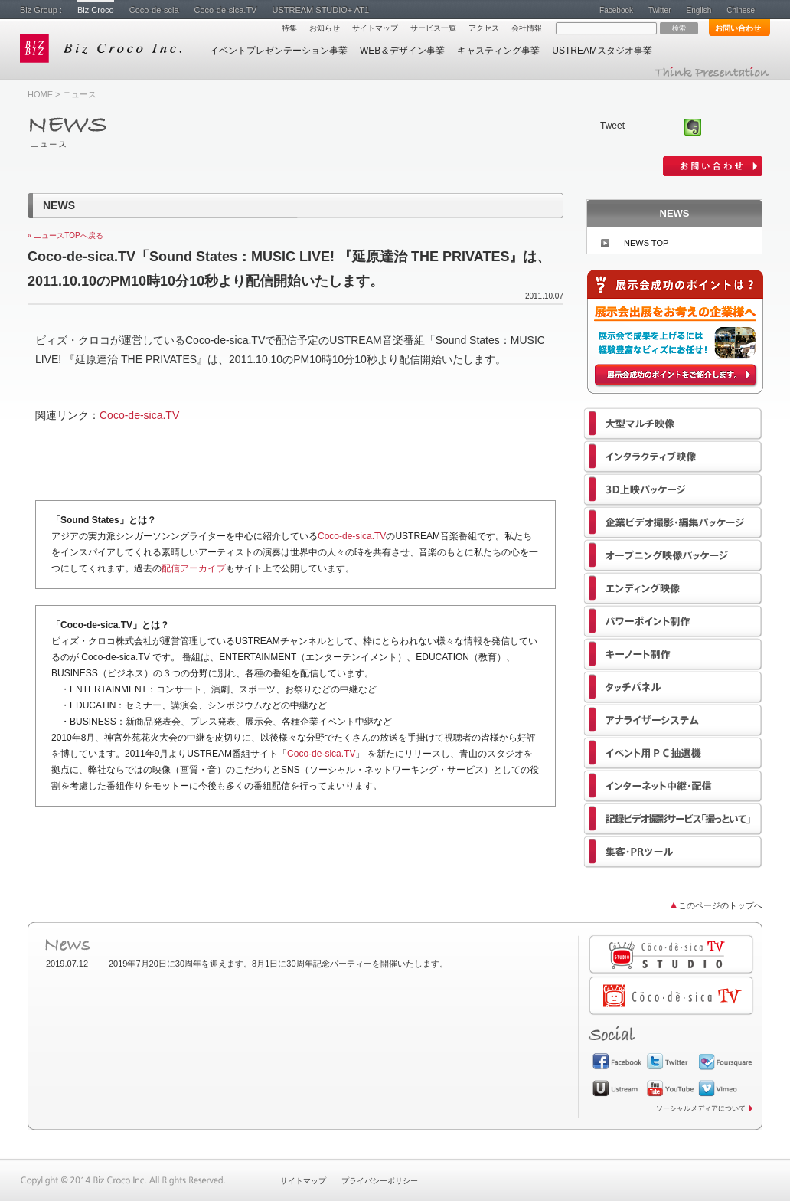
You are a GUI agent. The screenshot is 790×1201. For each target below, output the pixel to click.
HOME (40, 94)
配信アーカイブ (194, 568)
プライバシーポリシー (379, 1180)
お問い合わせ (738, 28)
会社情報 (526, 28)
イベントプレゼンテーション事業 (279, 50)
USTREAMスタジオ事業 (602, 50)
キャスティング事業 (498, 50)
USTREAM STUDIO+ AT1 (320, 10)
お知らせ (324, 28)
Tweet (612, 125)
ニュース (79, 94)
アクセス (483, 28)
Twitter (659, 10)
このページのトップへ (720, 905)
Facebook (616, 10)
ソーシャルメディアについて (701, 1108)
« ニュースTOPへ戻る (65, 235)
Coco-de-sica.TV (225, 10)
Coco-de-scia (154, 10)
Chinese (740, 10)
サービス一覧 (433, 28)
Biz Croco (95, 10)
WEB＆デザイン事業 (402, 50)
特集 (289, 28)
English (698, 10)
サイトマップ (375, 28)
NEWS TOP (646, 242)
